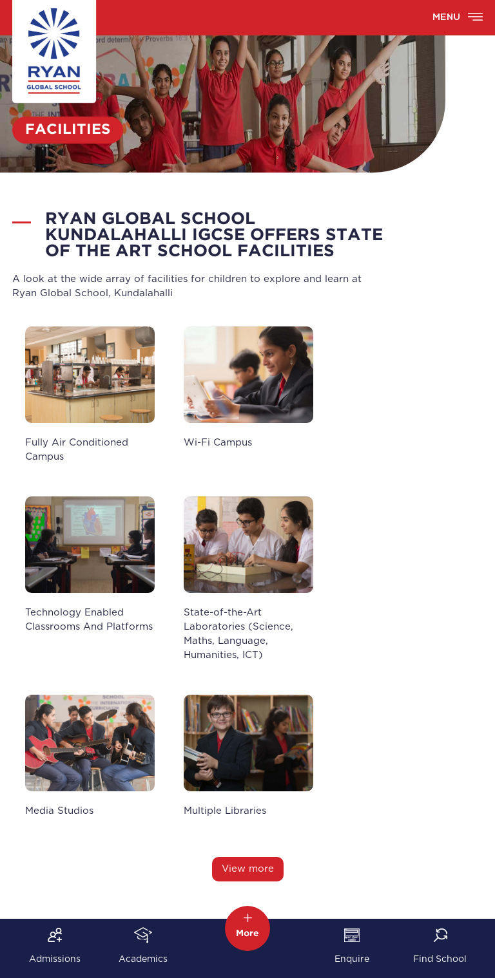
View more (248, 869)
